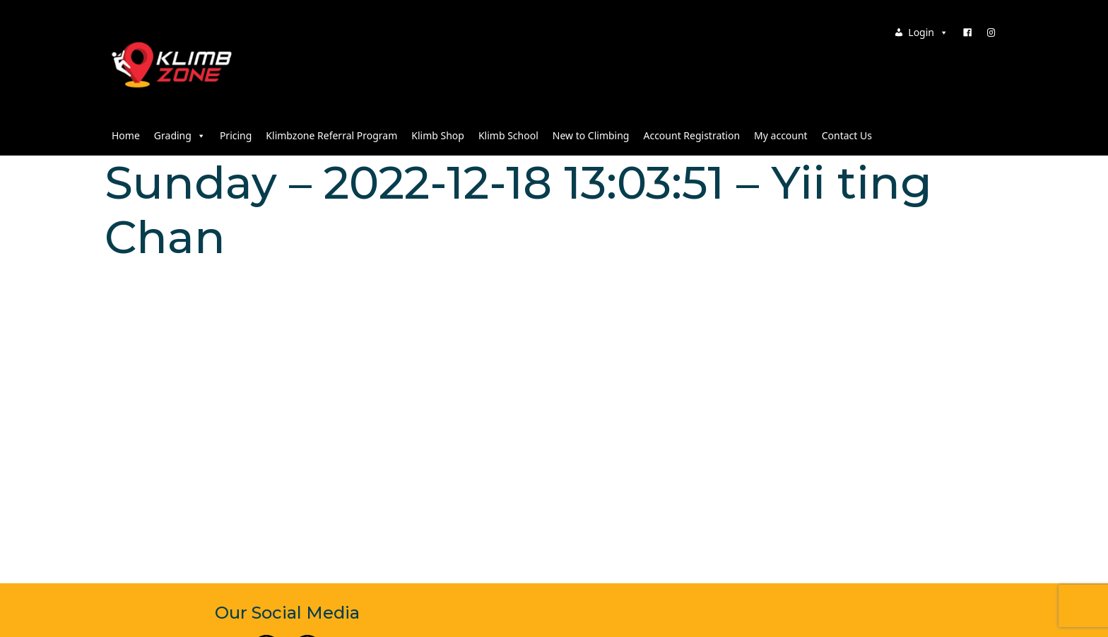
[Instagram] (991, 32)
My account (781, 135)
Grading (180, 135)
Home (126, 135)
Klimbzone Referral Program (331, 135)
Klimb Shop (437, 135)
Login (928, 32)
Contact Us (847, 135)
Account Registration (691, 135)
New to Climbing (591, 135)
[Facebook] (967, 32)
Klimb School (508, 135)
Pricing (236, 135)
